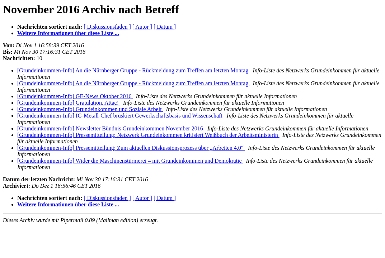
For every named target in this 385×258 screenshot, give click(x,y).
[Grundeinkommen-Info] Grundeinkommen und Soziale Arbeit (90, 109)
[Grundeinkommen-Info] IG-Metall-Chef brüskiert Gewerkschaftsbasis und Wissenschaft (120, 116)
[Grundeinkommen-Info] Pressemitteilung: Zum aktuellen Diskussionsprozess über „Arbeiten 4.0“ (131, 148)
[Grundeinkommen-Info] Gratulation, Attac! (68, 103)
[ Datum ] (165, 27)
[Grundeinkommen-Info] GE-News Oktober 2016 (75, 96)
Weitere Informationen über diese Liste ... (68, 33)
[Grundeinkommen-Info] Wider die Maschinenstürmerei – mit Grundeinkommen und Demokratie (130, 161)
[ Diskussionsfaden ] (107, 27)
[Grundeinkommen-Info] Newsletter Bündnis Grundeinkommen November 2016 (111, 128)
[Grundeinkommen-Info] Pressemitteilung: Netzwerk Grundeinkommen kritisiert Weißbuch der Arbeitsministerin (148, 135)
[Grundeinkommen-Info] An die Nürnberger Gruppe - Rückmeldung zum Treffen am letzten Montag (133, 70)
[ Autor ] (142, 27)
